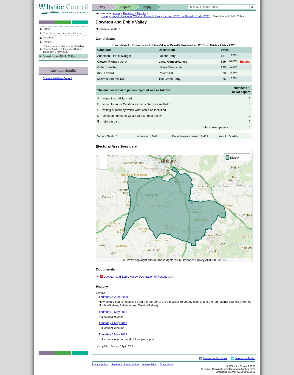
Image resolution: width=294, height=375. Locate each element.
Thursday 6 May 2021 (113, 334)
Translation (166, 364)
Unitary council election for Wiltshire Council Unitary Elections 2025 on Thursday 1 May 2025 (156, 16)
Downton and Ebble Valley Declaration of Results (135, 276)
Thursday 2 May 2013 (113, 312)
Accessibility (149, 364)
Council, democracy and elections (62, 33)
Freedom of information (125, 364)
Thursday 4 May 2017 (113, 323)
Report (125, 7)
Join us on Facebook (215, 358)
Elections (128, 13)
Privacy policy (100, 364)
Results (141, 13)
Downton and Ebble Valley (59, 56)
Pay (102, 7)
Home (116, 13)
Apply (147, 7)
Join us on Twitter (245, 358)
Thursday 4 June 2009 (113, 297)
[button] (103, 158)
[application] (174, 206)
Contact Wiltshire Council (57, 78)
